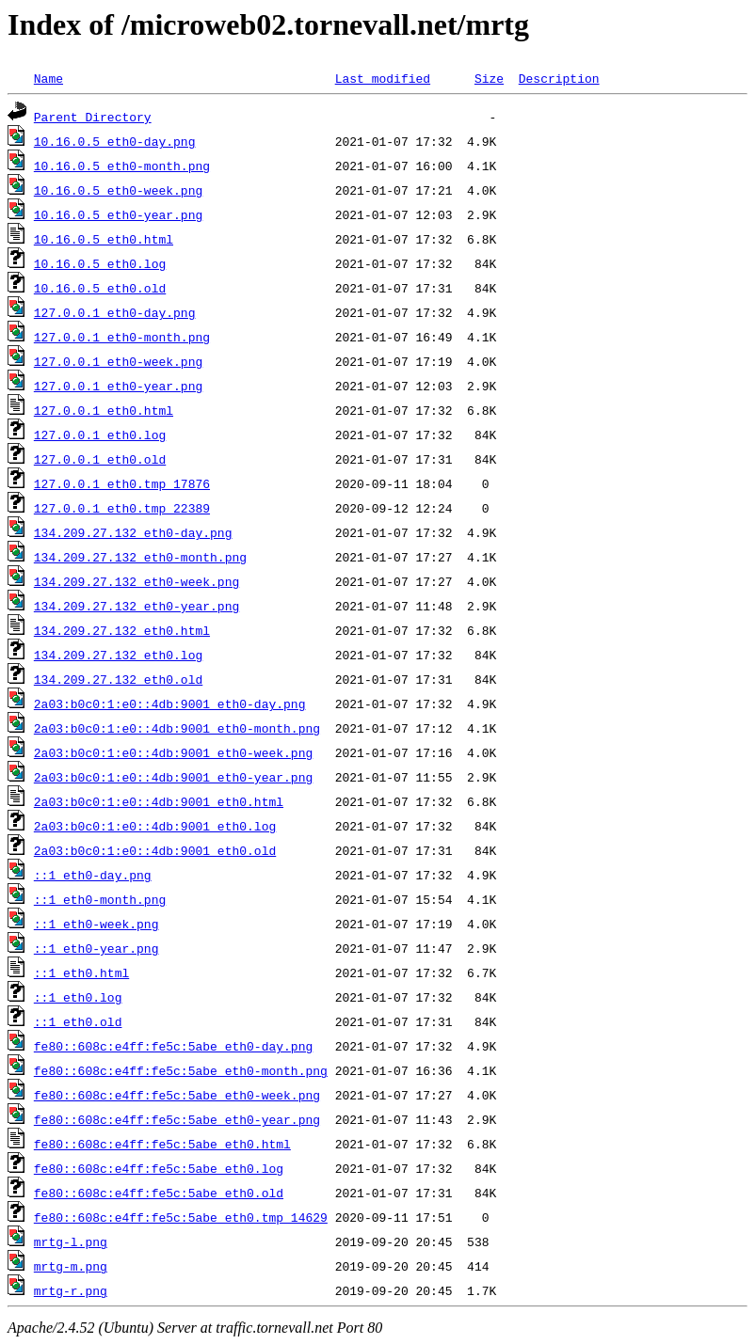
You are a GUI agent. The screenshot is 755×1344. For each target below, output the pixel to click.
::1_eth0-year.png (96, 948)
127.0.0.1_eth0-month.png (122, 336)
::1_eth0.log (78, 996)
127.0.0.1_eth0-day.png (115, 312)
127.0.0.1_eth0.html (103, 410)
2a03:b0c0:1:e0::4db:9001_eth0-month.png (177, 727)
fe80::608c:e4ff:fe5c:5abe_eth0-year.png (177, 1119)
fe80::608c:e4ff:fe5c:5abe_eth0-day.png (173, 1045)
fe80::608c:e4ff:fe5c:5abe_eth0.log (158, 1168)
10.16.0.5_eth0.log (100, 263)
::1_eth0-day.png (93, 874)
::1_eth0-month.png (100, 899)
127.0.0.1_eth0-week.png (118, 361)
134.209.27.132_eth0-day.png (133, 532)
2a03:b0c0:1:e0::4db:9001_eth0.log (155, 825)
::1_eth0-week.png (96, 923)
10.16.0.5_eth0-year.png (118, 214)
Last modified (382, 78)
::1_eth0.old (78, 1021)
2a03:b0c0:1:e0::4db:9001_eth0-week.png (173, 752)
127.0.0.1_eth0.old (100, 459)
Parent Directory (93, 116)
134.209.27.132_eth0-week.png (136, 581)
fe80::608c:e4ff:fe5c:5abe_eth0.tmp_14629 (181, 1217)
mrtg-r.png (70, 1290)
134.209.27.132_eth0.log (118, 654)
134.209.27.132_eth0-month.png (140, 556)
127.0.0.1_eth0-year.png (118, 385)
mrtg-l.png (70, 1241)
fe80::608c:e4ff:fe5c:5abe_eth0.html (162, 1143)
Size (489, 78)
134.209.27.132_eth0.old (118, 679)
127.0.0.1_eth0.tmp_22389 (122, 507)
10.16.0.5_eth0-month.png (122, 165)
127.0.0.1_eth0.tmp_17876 (122, 483)
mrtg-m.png (70, 1265)
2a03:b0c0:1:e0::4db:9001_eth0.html (158, 801)
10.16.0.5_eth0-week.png (118, 190)
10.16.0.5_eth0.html (103, 238)
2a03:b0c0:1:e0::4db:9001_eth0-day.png (170, 703)
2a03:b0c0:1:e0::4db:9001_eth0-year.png (173, 776)
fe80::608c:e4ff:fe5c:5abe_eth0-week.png (177, 1094)
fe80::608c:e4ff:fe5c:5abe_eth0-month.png (181, 1070)
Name (48, 78)
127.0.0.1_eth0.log (100, 434)
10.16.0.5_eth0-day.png (115, 141)
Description (559, 78)
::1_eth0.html (81, 972)
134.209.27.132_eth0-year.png (136, 605)
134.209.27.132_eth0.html (122, 630)
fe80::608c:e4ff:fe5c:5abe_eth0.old (158, 1192)
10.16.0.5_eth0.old (100, 287)
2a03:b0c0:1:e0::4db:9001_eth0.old (155, 850)
